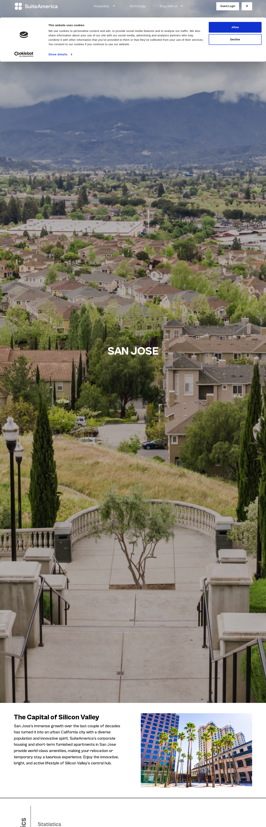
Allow (235, 9)
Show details (58, 36)
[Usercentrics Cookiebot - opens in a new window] (24, 37)
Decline (235, 21)
